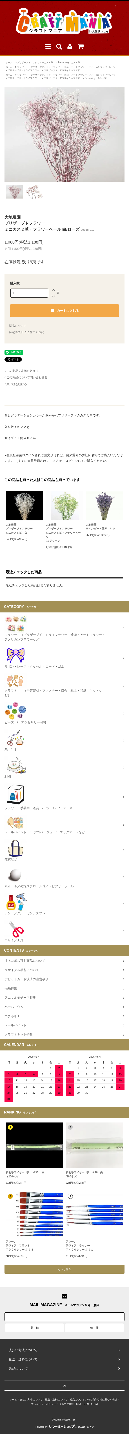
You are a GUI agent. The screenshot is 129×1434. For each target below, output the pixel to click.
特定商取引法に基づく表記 (26, 332)
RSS (86, 1404)
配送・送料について (56, 1399)
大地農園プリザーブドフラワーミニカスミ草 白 (19, 528)
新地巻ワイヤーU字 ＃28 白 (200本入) (84, 1174)
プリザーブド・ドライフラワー (23, 70)
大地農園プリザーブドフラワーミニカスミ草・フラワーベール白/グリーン (63, 532)
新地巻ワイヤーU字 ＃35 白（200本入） (25, 1174)
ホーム (9, 62)
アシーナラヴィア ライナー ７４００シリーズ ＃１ (79, 1245)
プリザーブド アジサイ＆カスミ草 (35, 62)
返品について (18, 325)
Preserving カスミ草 (69, 62)
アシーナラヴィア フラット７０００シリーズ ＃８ (19, 1245)
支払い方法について (31, 1399)
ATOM (94, 1404)
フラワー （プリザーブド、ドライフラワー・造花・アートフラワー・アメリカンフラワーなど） (66, 67)
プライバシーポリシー (43, 1404)
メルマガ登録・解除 (70, 1404)
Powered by (64, 1427)
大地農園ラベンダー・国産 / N (100, 526)
